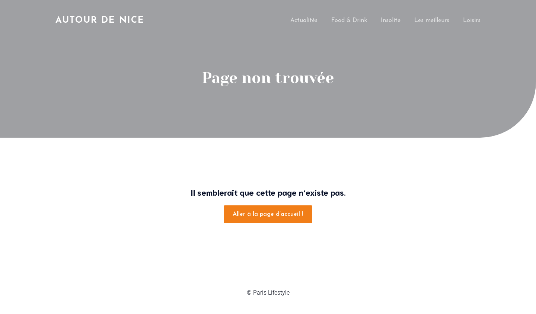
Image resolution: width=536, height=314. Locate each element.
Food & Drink (349, 20)
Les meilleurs (431, 20)
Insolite (391, 20)
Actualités (304, 20)
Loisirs (472, 20)
